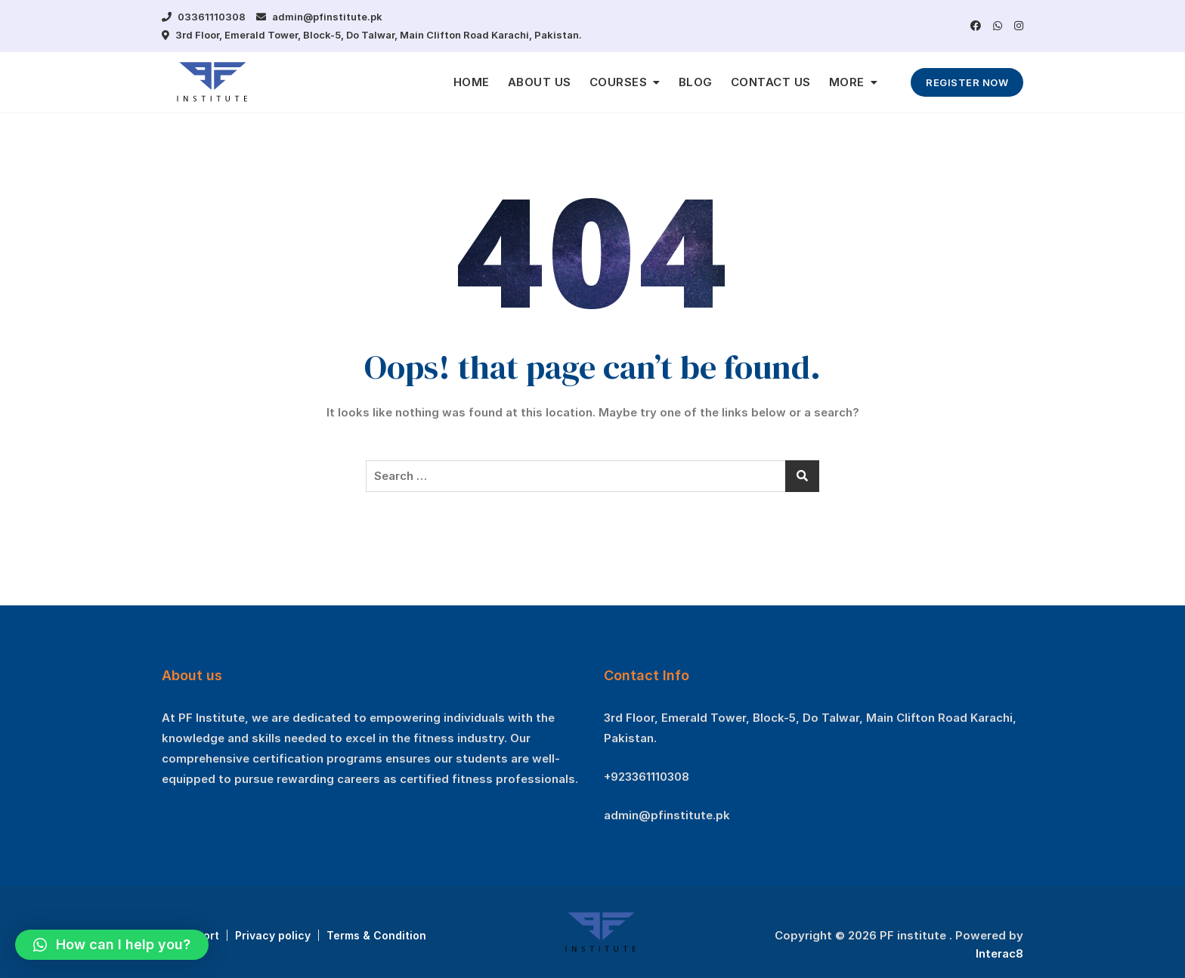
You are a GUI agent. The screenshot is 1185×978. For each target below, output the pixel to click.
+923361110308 (646, 776)
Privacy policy (273, 935)
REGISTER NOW (967, 82)
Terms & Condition (376, 935)
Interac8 (999, 953)
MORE (847, 82)
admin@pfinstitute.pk (319, 17)
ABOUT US (539, 82)
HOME (471, 82)
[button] (112, 945)
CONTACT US (771, 82)
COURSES (618, 82)
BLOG (696, 82)
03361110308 (204, 17)
